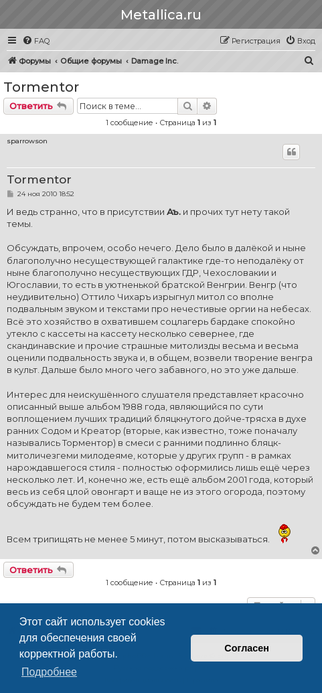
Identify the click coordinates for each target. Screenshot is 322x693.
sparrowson (27, 141)
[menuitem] (36, 41)
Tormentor (41, 87)
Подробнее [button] (49, 672)
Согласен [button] (246, 648)
